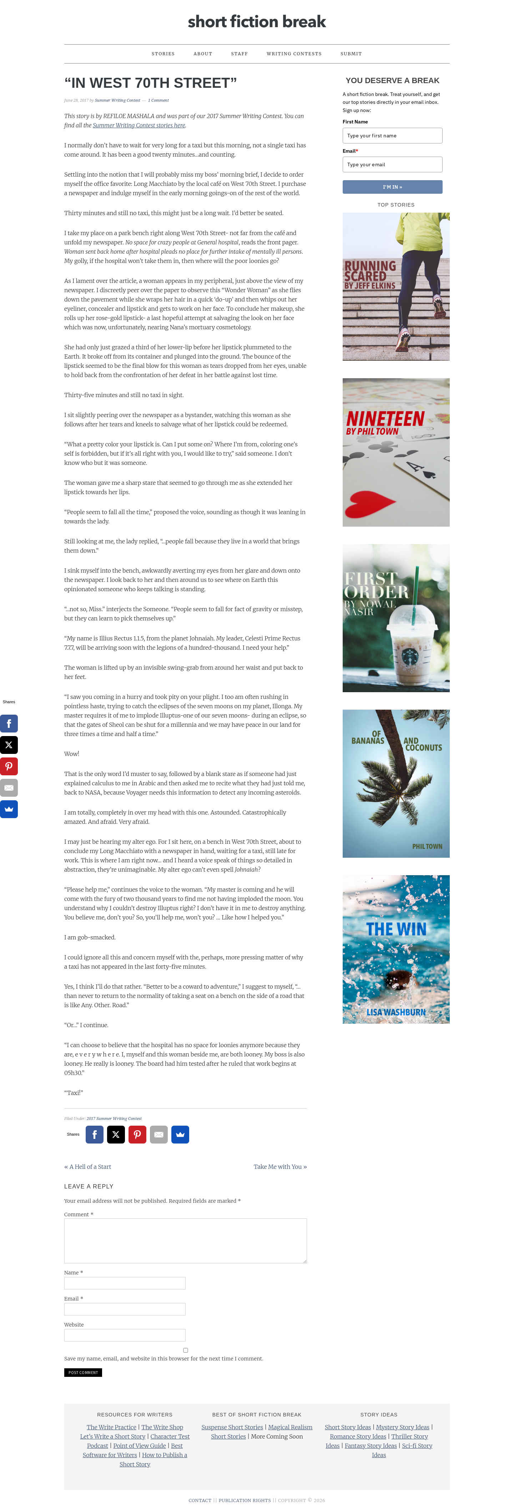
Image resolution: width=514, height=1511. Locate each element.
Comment (79, 1214)
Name (74, 1272)
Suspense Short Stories (232, 1427)
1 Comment (158, 100)
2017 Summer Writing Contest (114, 1118)
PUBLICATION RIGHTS (245, 1500)
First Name (355, 121)
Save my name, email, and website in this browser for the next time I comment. (163, 1358)
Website (74, 1325)
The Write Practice (111, 1427)
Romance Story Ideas (358, 1436)
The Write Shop (162, 1427)
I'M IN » (393, 187)
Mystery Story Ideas (402, 1427)
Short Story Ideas (348, 1427)
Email (74, 1298)
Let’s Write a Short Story (113, 1436)
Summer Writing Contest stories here (139, 125)
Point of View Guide (139, 1445)
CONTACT (200, 1500)
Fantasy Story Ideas (371, 1445)
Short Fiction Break (257, 19)
